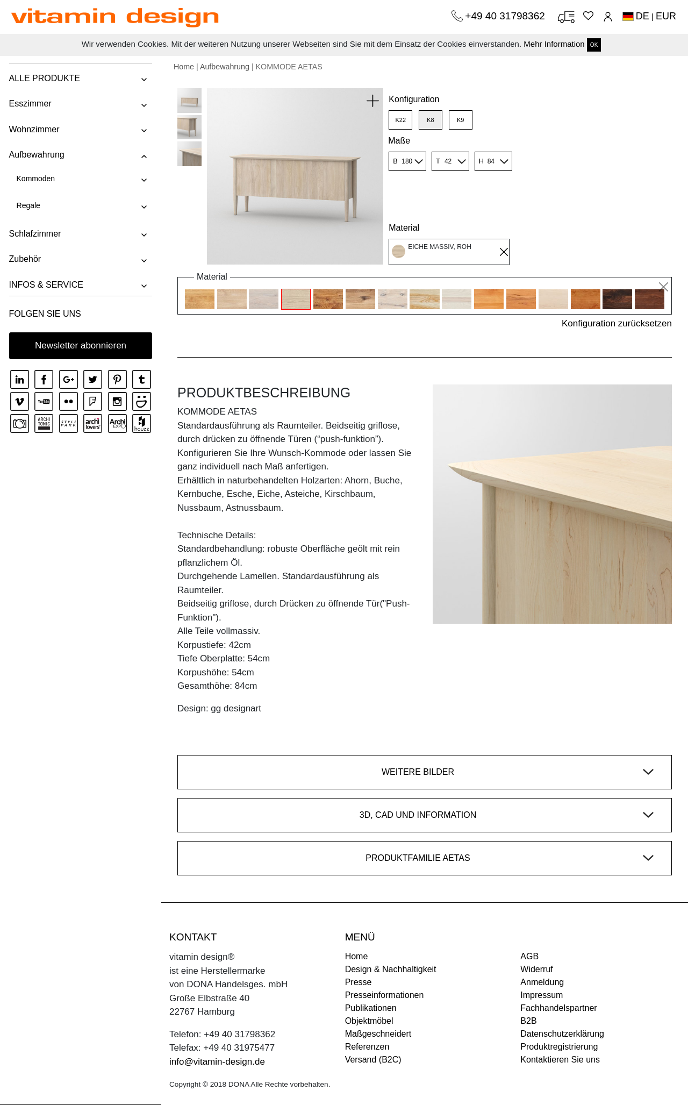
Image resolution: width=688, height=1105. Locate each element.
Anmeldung (542, 982)
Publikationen (371, 1008)
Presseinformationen (384, 995)
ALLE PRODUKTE (43, 78)
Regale (27, 205)
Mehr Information (554, 43)
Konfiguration (414, 99)
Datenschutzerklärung (562, 1033)
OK (594, 45)
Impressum (541, 995)
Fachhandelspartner (558, 1008)
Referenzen (367, 1046)
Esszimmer (29, 103)
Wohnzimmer (33, 129)
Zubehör (24, 258)
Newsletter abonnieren (80, 345)
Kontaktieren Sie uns (560, 1059)
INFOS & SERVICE (45, 284)
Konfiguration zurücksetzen (617, 323)
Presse (358, 982)
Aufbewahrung (35, 154)
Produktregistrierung (559, 1046)
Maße (399, 140)
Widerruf (536, 969)
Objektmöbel (369, 1020)
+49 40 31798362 (506, 16)
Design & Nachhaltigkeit (390, 969)
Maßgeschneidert (378, 1033)
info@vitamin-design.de (217, 1062)
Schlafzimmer (34, 233)
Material (404, 227)
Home (184, 66)
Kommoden (35, 178)
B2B (528, 1020)
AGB (529, 956)
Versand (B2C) (373, 1059)
